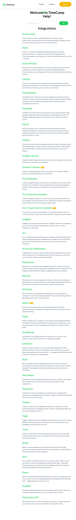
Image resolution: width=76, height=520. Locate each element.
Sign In (65, 4)
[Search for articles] (44, 23)
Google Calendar (30, 155)
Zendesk (26, 486)
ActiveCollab (28, 34)
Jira (24, 233)
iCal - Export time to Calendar (37, 208)
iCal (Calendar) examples (34, 194)
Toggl (25, 416)
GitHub (26, 140)
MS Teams (27, 289)
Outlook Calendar (31, 167)
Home (43, 12)
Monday (26, 275)
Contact (51, 4)
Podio (25, 316)
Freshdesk (27, 108)
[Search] (63, 23)
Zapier (25, 472)
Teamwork (27, 388)
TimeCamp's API (30, 497)
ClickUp (26, 79)
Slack (25, 359)
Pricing (41, 4)
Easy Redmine (29, 92)
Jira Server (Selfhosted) (33, 248)
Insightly (26, 219)
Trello (25, 429)
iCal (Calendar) (29, 178)
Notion (25, 303)
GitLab (25, 124)
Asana (25, 47)
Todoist (26, 402)
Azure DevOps (29, 63)
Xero (24, 456)
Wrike (25, 443)
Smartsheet (28, 375)
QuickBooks (28, 332)
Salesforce (27, 343)
